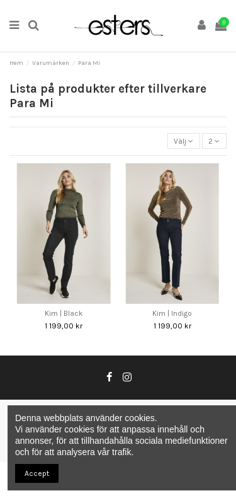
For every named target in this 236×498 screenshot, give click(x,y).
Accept (37, 473)
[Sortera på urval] (183, 141)
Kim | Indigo (172, 313)
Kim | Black (64, 313)
